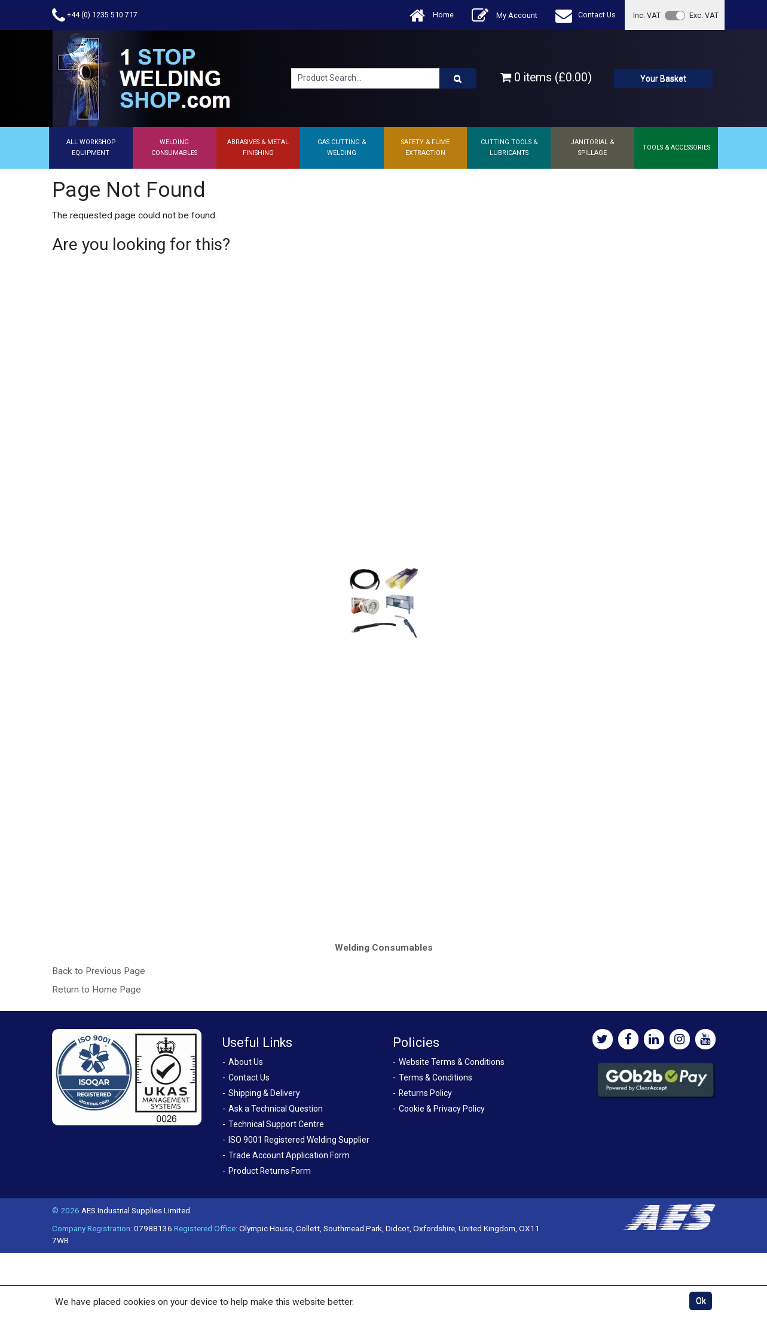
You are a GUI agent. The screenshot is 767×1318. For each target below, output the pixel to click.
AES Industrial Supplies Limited (135, 1210)
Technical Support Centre (276, 1124)
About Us (245, 1062)
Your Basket (663, 78)
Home (432, 15)
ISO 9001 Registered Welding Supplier (298, 1140)
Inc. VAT (647, 15)
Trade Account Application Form (289, 1155)
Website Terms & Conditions (452, 1062)
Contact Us (585, 15)
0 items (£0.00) (546, 77)
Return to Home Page (96, 989)
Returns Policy (425, 1093)
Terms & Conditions (435, 1077)
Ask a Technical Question (275, 1108)
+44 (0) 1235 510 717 (94, 15)
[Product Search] (457, 78)
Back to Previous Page (98, 971)
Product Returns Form (269, 1171)
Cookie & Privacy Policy (442, 1108)
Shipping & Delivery (264, 1093)
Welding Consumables (384, 947)
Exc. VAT (704, 15)
